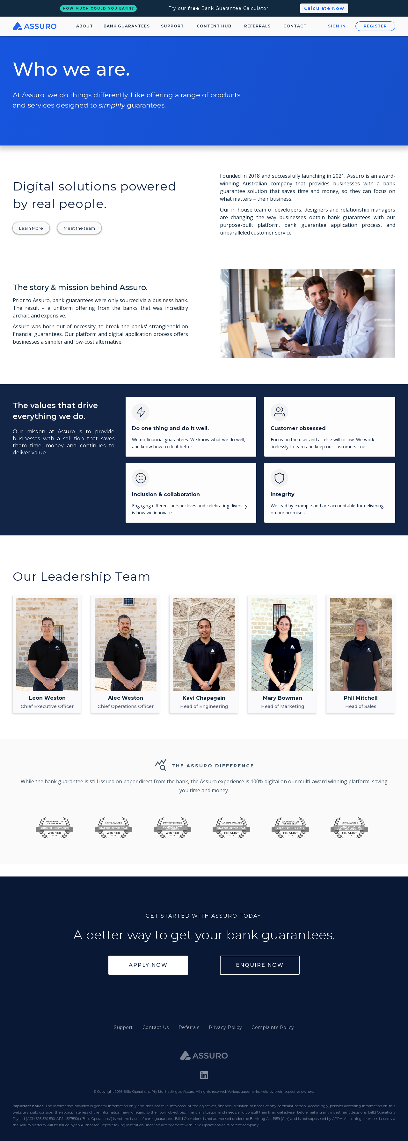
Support (123, 1027)
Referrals (189, 1027)
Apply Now (148, 965)
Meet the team (79, 228)
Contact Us (155, 1027)
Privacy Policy (225, 1027)
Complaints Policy (272, 1027)
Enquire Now (260, 965)
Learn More (31, 228)
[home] (36, 26)
